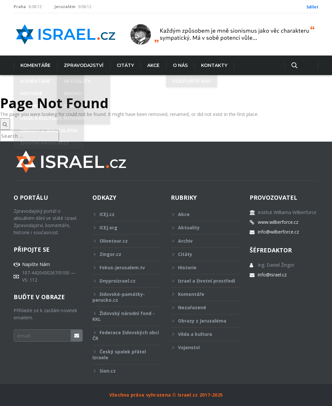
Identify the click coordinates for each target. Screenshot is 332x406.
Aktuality (201, 227)
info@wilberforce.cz (278, 232)
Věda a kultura (201, 334)
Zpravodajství (83, 65)
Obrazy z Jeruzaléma (201, 321)
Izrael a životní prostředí (203, 282)
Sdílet (312, 7)
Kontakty (214, 65)
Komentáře (35, 65)
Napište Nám (36, 264)
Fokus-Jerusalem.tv (122, 267)
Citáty (125, 65)
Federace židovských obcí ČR (125, 335)
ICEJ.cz (122, 214)
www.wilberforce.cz (278, 222)
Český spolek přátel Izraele (122, 355)
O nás (180, 65)
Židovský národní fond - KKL (123, 316)
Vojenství (201, 347)
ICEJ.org (122, 227)
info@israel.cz (272, 275)
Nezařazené (201, 307)
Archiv (201, 241)
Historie (201, 267)
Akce (153, 65)
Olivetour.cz (122, 241)
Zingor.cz (122, 254)
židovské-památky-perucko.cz (122, 297)
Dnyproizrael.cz (122, 281)
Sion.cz (122, 371)
